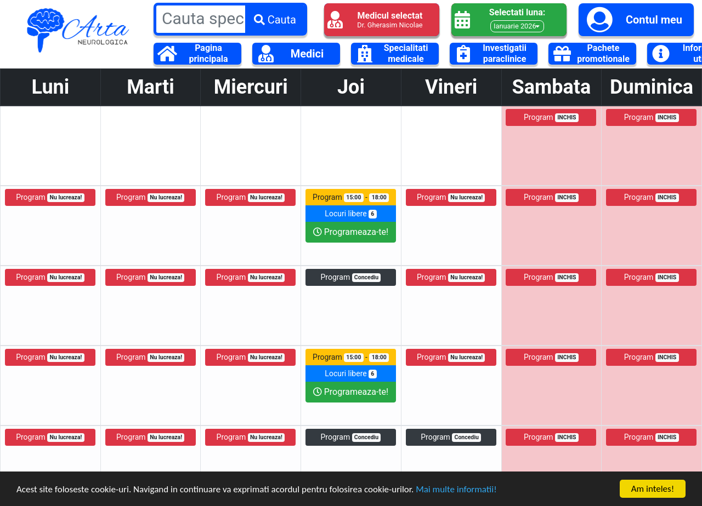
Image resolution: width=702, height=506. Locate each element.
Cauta (275, 19)
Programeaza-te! (350, 232)
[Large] (230, 18)
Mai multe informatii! (456, 490)
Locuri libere (350, 214)
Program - (351, 197)
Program (551, 117)
